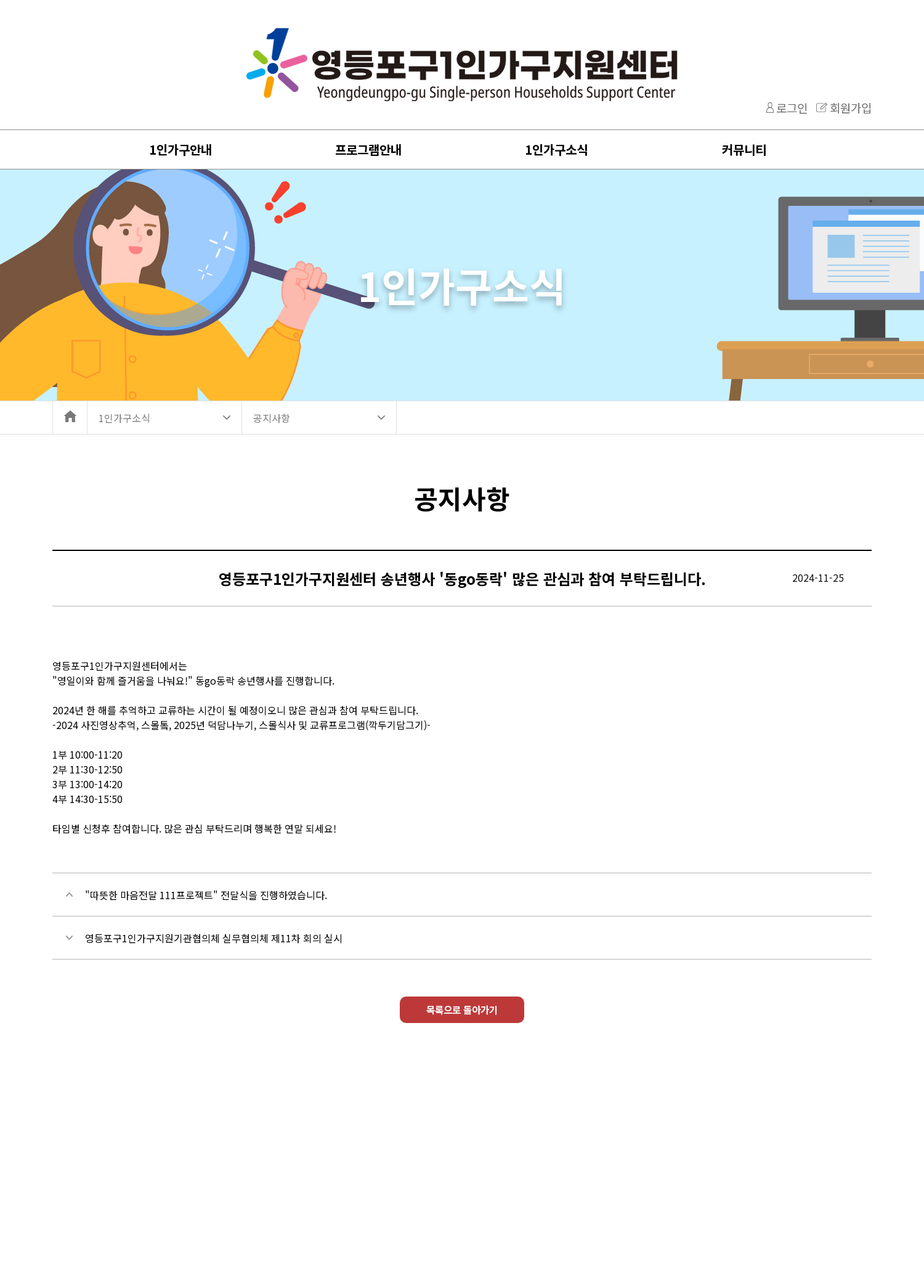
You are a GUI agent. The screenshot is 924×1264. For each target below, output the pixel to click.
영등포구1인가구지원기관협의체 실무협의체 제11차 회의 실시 (213, 938)
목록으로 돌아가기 (462, 1013)
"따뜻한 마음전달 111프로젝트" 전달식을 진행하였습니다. (206, 894)
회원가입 (851, 107)
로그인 (792, 107)
